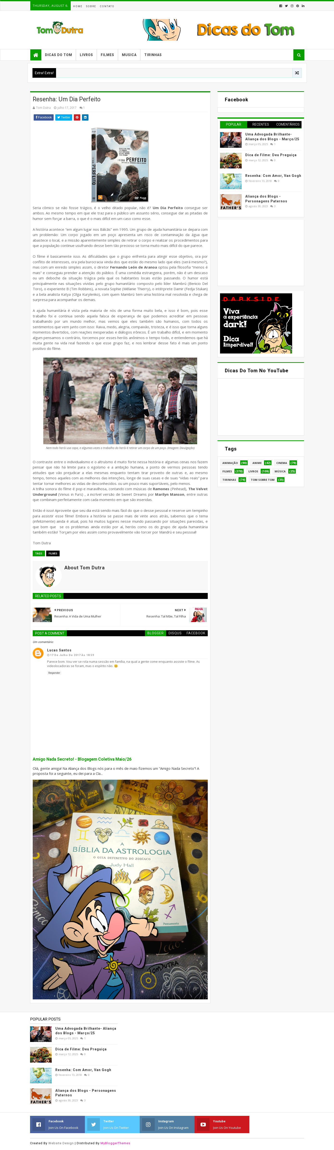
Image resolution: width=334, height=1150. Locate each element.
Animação (230, 463)
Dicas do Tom (58, 55)
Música (280, 471)
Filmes (107, 55)
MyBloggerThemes (115, 1143)
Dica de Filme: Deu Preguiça (271, 155)
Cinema (281, 463)
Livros (86, 55)
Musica (129, 55)
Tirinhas (153, 55)
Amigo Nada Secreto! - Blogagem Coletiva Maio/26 (82, 759)
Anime (257, 463)
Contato (107, 6)
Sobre (91, 6)
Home (77, 6)
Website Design (61, 1143)
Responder (54, 673)
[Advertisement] (256, 252)
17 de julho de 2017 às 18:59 (72, 655)
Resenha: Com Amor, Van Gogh (273, 176)
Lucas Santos (59, 650)
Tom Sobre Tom (263, 480)
